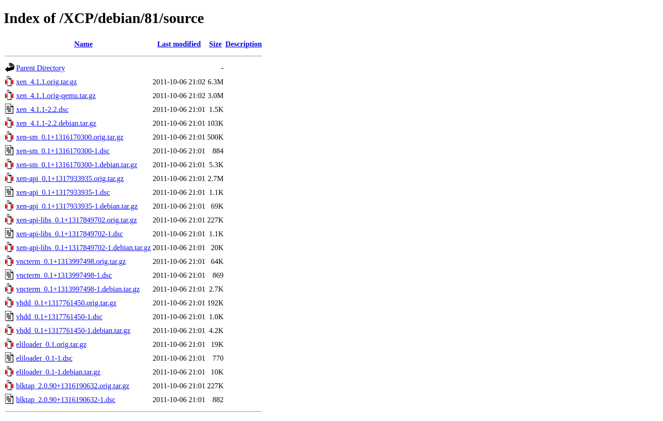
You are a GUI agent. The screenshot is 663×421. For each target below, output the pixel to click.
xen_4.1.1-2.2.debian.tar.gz (56, 123)
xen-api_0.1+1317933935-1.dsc (63, 192)
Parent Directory (40, 68)
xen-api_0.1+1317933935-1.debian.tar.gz (77, 206)
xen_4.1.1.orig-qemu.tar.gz (56, 95)
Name (83, 44)
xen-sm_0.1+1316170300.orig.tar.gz (69, 137)
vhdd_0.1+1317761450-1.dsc (59, 317)
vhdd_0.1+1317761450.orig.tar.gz (66, 303)
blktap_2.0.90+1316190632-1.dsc (66, 399)
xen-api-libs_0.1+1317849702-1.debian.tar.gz (83, 247)
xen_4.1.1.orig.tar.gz (46, 82)
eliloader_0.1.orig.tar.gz (51, 344)
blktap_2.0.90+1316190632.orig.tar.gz (72, 386)
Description (244, 44)
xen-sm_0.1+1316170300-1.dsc (63, 151)
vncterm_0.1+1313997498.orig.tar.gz (71, 261)
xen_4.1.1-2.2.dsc (42, 109)
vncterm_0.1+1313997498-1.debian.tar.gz (78, 289)
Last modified (179, 44)
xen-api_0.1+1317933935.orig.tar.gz (70, 178)
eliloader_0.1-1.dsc (44, 358)
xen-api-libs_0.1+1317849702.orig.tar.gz (76, 220)
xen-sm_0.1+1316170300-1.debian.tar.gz (76, 165)
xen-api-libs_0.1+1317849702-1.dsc (69, 234)
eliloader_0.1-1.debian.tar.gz (58, 372)
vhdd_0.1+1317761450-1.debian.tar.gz (73, 330)
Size (215, 44)
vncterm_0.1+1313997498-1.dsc (64, 275)
